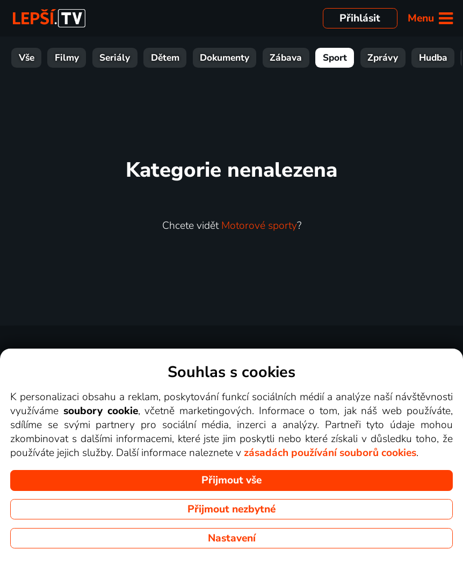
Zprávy (345, 58)
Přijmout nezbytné (231, 509)
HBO (441, 58)
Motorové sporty (259, 226)
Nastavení (232, 538)
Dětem (128, 58)
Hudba (396, 58)
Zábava (249, 58)
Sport (298, 58)
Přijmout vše (231, 480)
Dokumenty (187, 58)
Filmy (30, 58)
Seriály (77, 58)
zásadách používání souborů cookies (330, 453)
